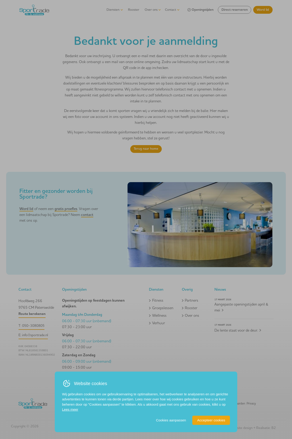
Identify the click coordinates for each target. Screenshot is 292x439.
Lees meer (70, 409)
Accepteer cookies (211, 420)
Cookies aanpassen (171, 420)
